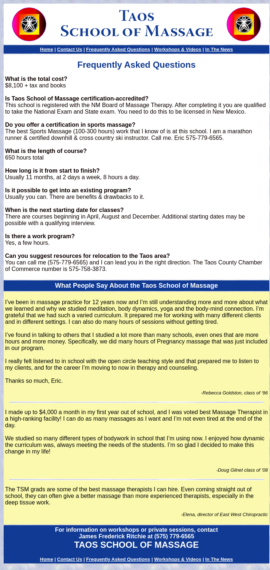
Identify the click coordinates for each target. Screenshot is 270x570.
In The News (219, 49)
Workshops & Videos (177, 49)
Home (46, 49)
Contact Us (69, 49)
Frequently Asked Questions (118, 49)
